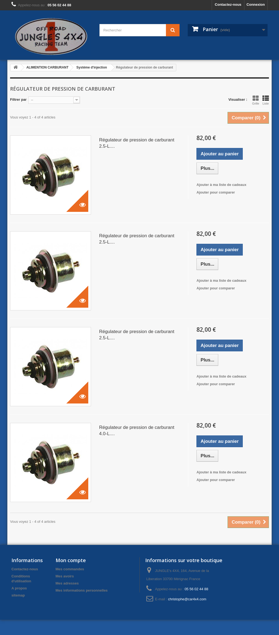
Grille (255, 100)
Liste (265, 100)
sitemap (18, 595)
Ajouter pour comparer (215, 192)
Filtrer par (18, 99)
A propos (19, 588)
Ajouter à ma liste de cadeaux (221, 185)
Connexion (256, 4)
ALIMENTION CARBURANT (47, 67)
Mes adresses (67, 583)
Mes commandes (70, 569)
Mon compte (71, 560)
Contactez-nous (228, 4)
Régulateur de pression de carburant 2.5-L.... (136, 143)
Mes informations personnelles (82, 590)
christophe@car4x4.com (187, 599)
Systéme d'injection (91, 67)
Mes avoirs (65, 576)
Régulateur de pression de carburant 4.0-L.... (136, 430)
